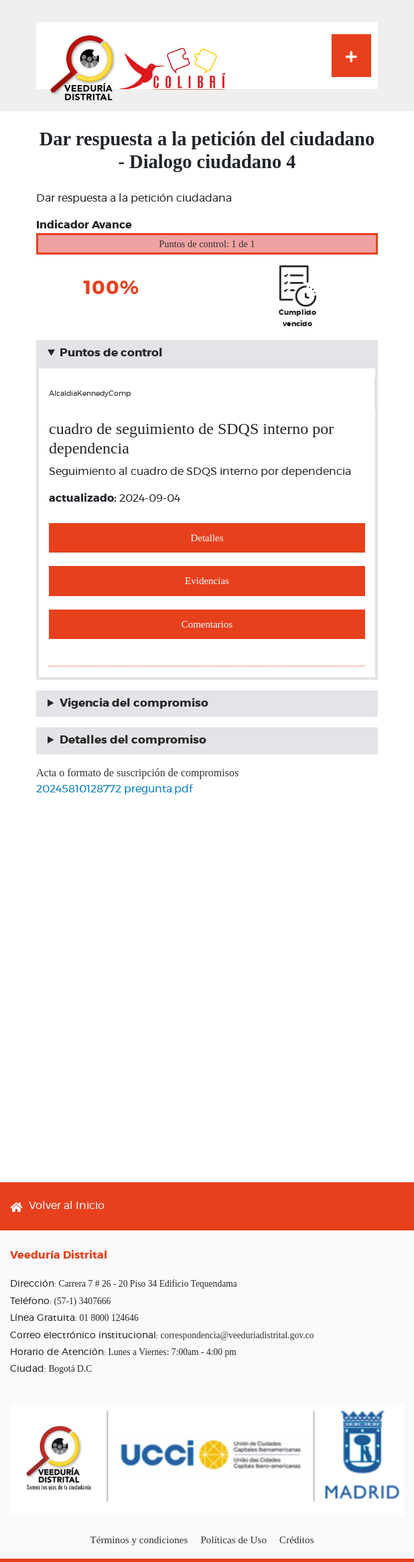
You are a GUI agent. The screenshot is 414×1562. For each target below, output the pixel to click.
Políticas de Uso (233, 1539)
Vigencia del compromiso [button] (134, 703)
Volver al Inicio (67, 1205)
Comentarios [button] (207, 624)
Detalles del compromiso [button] (133, 740)
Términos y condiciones (139, 1539)
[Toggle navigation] (351, 55)
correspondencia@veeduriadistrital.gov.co (237, 1335)
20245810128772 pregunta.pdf (114, 789)
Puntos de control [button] (111, 353)
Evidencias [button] (207, 580)
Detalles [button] (206, 537)
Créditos (296, 1539)
